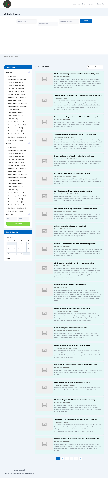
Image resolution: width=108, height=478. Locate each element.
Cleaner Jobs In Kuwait (16, 85)
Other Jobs (59, 76)
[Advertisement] (54, 43)
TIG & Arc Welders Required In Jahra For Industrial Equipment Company (78, 95)
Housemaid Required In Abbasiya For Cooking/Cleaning (72, 308)
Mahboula (75, 194)
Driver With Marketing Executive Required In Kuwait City (72, 382)
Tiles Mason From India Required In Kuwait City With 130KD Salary (76, 419)
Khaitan (75, 348)
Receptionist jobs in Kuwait (17, 125)
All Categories (12, 76)
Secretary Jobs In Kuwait (16, 134)
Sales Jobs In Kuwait (61, 137)
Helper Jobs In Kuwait (62, 229)
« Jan (8, 258)
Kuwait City (67, 76)
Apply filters (18, 224)
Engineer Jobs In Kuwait (16, 94)
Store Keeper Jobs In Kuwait (17, 137)
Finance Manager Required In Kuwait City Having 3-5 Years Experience (77, 117)
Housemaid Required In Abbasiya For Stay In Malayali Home (74, 156)
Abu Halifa (76, 330)
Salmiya (75, 176)
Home (74, 4)
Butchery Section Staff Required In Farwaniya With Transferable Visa (77, 439)
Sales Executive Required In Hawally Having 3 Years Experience (75, 134)
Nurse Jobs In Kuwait (15, 116)
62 (76, 458)
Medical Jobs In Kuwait (15, 113)
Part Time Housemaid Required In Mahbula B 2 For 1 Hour (73, 191)
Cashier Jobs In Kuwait (15, 82)
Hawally (72, 137)
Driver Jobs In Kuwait (62, 385)
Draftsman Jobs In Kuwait (16, 88)
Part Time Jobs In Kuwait (16, 122)
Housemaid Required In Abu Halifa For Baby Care (70, 328)
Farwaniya (67, 367)
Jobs (79, 4)
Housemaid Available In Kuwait (18, 103)
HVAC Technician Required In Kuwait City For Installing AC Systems (76, 74)
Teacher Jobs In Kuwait (16, 140)
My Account (91, 4)
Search (86, 20)
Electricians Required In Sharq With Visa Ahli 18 (70, 285)
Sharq (65, 287)
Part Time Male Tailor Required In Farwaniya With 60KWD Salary (75, 365)
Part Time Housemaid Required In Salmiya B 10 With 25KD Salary (75, 208)
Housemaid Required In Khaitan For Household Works (72, 345)
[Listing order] (95, 67)
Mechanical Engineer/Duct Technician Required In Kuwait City (74, 400)
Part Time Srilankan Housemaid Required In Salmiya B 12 (73, 173)
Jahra (65, 98)
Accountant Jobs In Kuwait (17, 79)
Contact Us (100, 4)
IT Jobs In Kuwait (14, 109)
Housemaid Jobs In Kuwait (63, 159)
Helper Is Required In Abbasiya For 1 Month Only (70, 226)
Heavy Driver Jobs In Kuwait (17, 97)
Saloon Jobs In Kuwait (15, 131)
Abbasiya (75, 159)
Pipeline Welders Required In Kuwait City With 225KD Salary (74, 263)
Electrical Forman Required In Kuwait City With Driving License (75, 244)
